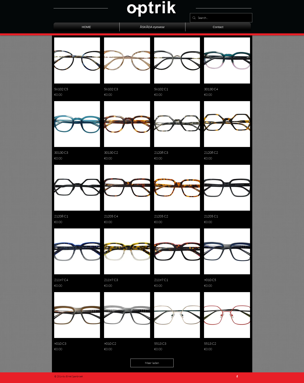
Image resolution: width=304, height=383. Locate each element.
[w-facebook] (237, 376)
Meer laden (152, 363)
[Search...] (220, 17)
